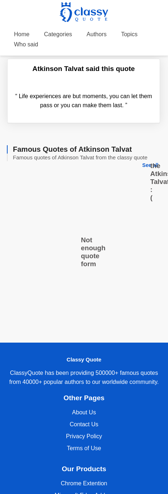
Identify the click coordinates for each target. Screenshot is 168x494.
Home (22, 34)
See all (150, 165)
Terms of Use (84, 448)
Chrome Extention (84, 483)
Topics (129, 34)
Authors (97, 34)
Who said (26, 44)
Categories (58, 34)
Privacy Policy (84, 436)
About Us (84, 412)
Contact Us (84, 424)
